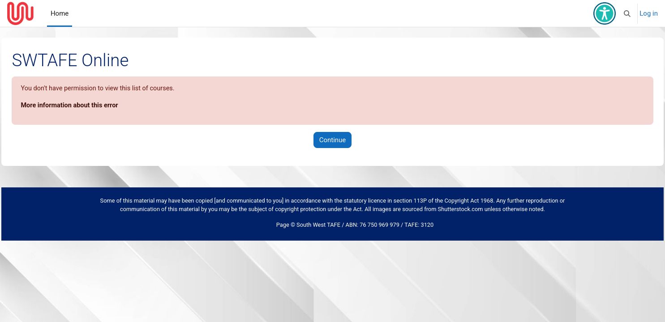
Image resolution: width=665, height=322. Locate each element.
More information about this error (91, 106)
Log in (648, 13)
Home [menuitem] (60, 13)
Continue (332, 140)
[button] (627, 13)
